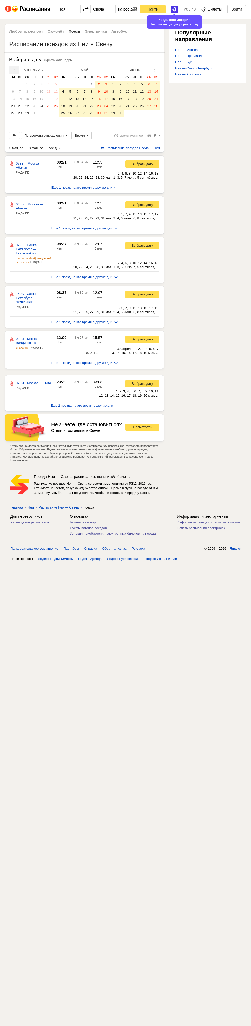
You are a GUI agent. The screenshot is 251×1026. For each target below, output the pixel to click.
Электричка (96, 31)
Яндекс (235, 548)
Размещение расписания (29, 522)
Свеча (98, 166)
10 (41, 91)
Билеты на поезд (83, 522)
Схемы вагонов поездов (88, 528)
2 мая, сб (16, 148)
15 (27, 99)
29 (27, 113)
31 (106, 113)
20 (13, 106)
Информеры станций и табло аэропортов (209, 522)
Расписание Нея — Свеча (59, 507)
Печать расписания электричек (201, 528)
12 (56, 91)
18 (48, 99)
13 (13, 99)
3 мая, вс (36, 148)
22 (27, 106)
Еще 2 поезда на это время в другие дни (84, 405)
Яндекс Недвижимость (55, 559)
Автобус (119, 31)
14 (20, 99)
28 (20, 113)
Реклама (138, 548)
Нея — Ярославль (189, 56)
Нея (59, 166)
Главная (16, 507)
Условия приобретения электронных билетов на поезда (113, 533)
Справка (90, 548)
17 (41, 99)
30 (34, 113)
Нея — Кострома (188, 74)
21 (20, 106)
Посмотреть (142, 427)
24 (41, 106)
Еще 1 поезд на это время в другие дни (84, 187)
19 (56, 99)
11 (48, 91)
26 (56, 106)
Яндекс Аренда (90, 559)
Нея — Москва (186, 50)
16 (34, 99)
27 (13, 113)
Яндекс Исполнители (161, 559)
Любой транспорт (26, 31)
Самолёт (56, 31)
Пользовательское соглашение (34, 548)
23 (34, 106)
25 (48, 106)
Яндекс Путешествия (123, 559)
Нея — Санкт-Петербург (194, 68)
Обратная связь (114, 548)
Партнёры (71, 548)
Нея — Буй (183, 62)
